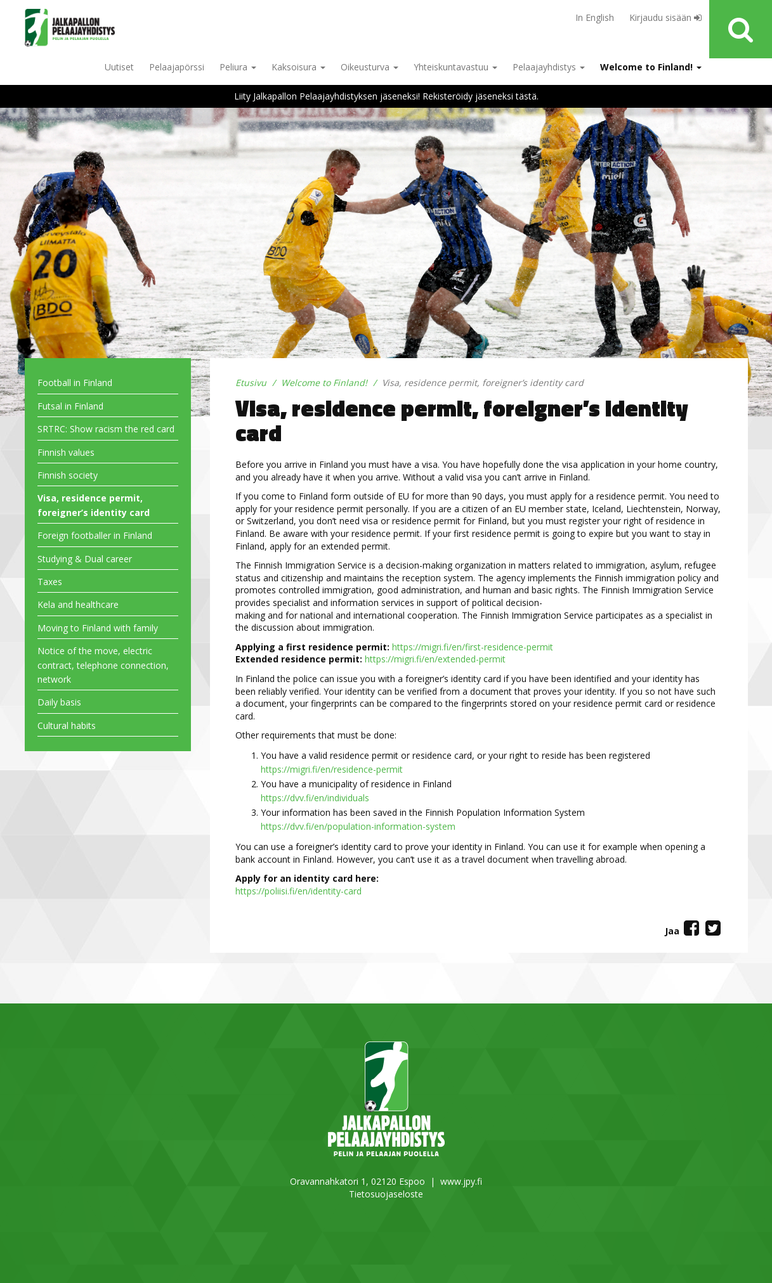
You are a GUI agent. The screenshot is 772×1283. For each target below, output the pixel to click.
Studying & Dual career (84, 559)
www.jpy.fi (461, 1181)
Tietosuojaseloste (386, 1194)
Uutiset (119, 67)
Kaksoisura (298, 67)
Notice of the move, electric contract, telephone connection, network (103, 665)
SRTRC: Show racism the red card (105, 429)
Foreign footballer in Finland (94, 535)
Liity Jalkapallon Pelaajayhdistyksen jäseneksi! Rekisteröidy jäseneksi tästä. (386, 96)
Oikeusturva (369, 67)
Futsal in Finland (70, 406)
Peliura (237, 67)
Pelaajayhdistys (549, 67)
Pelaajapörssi (176, 67)
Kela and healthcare (78, 604)
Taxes (49, 582)
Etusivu (250, 383)
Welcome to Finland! (651, 67)
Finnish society (67, 475)
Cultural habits (66, 725)
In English (594, 17)
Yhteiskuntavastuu (455, 67)
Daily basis (59, 702)
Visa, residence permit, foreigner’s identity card (93, 505)
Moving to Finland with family (97, 628)
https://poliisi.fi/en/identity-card (298, 891)
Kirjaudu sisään (665, 17)
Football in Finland (74, 383)
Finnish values (66, 452)
